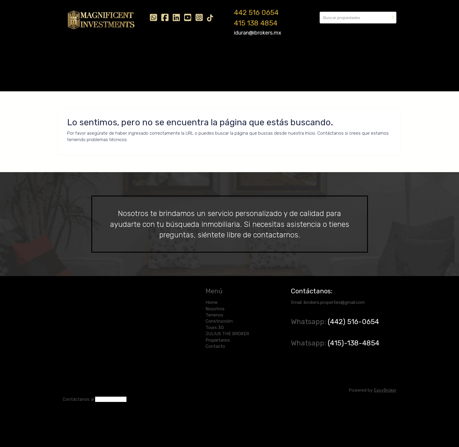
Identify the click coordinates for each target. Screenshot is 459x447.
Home (73, 55)
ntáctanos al (81, 399)
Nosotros (97, 55)
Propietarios (268, 55)
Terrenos (124, 55)
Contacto (299, 55)
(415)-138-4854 (353, 343)
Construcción (156, 55)
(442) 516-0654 (354, 322)
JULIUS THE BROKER (226, 55)
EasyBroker (385, 390)
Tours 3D (187, 55)
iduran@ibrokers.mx (257, 33)
